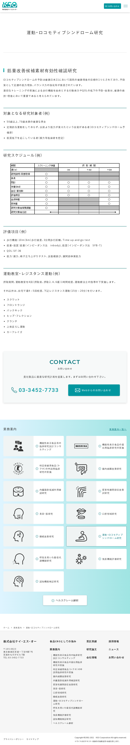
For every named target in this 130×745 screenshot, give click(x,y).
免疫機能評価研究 (112, 558)
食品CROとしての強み (63, 641)
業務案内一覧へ (118, 429)
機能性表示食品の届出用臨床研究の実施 (113, 446)
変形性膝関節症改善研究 (65, 684)
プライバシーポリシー (13, 739)
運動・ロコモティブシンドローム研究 (112, 536)
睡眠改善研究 (47, 536)
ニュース (114, 649)
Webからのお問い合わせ (96, 390)
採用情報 (114, 641)
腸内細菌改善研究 (112, 468)
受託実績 (91, 641)
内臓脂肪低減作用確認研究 (50, 491)
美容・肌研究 (46, 513)
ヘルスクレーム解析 (67, 600)
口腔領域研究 (109, 513)
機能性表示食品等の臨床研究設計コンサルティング (50, 446)
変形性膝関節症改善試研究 (113, 491)
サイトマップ (32, 739)
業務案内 (55, 649)
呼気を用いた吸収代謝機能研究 (50, 559)
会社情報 (91, 657)
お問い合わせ (113, 6)
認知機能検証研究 (49, 581)
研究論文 (91, 649)
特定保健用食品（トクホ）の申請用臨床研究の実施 (50, 468)
